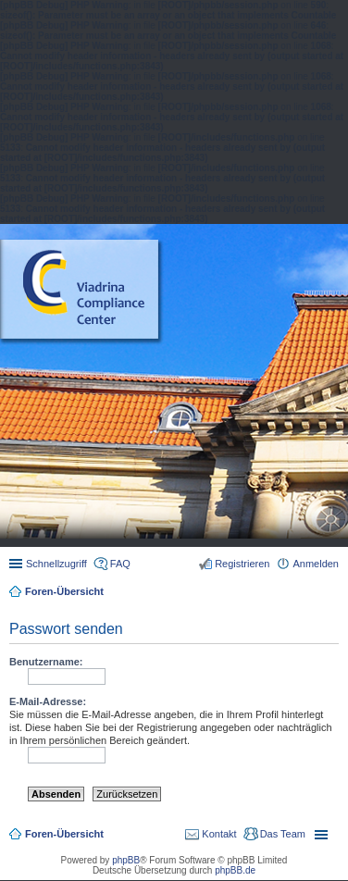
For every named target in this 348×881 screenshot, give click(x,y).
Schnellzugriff (56, 563)
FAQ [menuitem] (120, 563)
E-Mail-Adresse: (47, 701)
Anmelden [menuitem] (315, 563)
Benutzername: (45, 661)
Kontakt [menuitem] (219, 833)
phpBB (126, 860)
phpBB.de (235, 870)
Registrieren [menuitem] (242, 563)
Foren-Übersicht (64, 591)
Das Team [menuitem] (282, 833)
